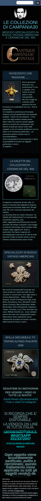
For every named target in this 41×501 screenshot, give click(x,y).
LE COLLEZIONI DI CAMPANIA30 (20, 25)
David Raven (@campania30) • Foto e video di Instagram (21, 400)
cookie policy (19, 491)
